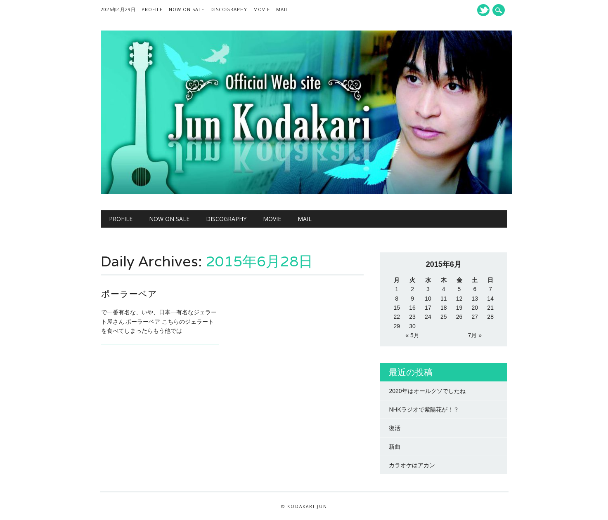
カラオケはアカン (412, 465)
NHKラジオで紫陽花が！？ (424, 409)
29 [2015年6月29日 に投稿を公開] (396, 326)
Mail (282, 9)
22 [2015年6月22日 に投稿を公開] (396, 316)
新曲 (394, 446)
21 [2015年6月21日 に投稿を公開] (490, 307)
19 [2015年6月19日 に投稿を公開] (459, 307)
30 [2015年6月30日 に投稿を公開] (412, 326)
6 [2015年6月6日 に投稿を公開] (474, 289)
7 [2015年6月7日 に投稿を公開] (490, 289)
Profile (152, 9)
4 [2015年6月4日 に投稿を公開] (443, 289)
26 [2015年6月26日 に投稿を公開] (459, 316)
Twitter (483, 10)
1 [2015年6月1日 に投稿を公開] (396, 289)
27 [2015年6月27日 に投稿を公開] (475, 316)
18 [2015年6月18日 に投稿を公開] (443, 307)
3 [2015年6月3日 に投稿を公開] (428, 289)
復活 (394, 428)
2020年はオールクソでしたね (427, 391)
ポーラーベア (129, 293)
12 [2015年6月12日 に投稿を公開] (459, 298)
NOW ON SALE (186, 9)
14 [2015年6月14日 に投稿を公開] (490, 298)
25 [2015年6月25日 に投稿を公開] (443, 316)
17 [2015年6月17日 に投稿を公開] (428, 307)
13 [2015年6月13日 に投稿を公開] (475, 298)
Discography (229, 9)
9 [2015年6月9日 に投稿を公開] (412, 298)
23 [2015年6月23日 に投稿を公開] (412, 316)
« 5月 (412, 335)
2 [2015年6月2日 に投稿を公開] (412, 289)
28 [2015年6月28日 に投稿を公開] (490, 316)
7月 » (475, 335)
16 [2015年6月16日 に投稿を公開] (412, 307)
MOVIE (261, 9)
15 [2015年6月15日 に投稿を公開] (396, 307)
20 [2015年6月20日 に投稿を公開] (475, 307)
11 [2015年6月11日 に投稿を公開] (443, 298)
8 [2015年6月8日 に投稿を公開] (396, 298)
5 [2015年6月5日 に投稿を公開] (459, 289)
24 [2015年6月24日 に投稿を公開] (428, 316)
